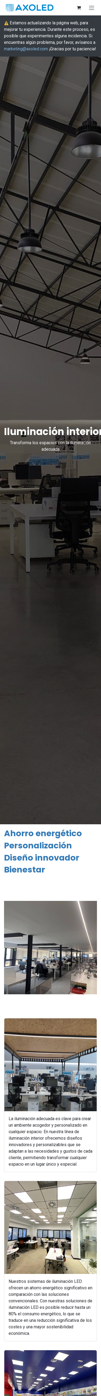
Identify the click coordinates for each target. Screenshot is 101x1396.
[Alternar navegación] (91, 7)
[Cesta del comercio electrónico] (78, 7)
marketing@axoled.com (26, 48)
